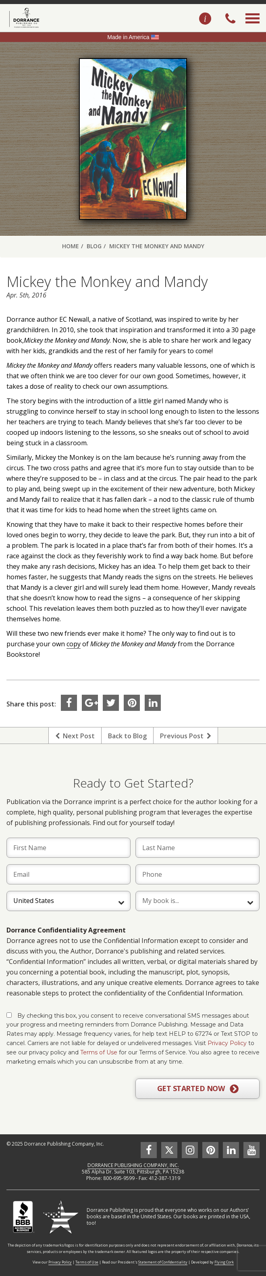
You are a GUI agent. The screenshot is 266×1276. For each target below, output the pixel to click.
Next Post (75, 735)
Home (70, 246)
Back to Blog (127, 735)
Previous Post (185, 735)
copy (73, 643)
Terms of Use (98, 1052)
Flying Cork (224, 1262)
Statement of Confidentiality (162, 1262)
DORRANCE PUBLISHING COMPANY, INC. (133, 1165)
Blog (94, 246)
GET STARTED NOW (197, 1088)
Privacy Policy (227, 1043)
